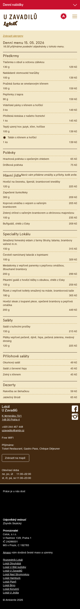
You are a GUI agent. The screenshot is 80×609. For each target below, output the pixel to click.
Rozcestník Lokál (13, 559)
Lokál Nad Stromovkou (16, 574)
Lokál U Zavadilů (12, 570)
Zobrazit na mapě (15, 457)
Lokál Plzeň (9, 581)
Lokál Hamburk (11, 578)
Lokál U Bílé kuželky (14, 567)
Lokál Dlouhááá (12, 563)
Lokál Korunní (11, 588)
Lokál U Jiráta (11, 592)
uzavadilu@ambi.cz (13, 430)
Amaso (7, 552)
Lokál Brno (9, 585)
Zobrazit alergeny (13, 35)
